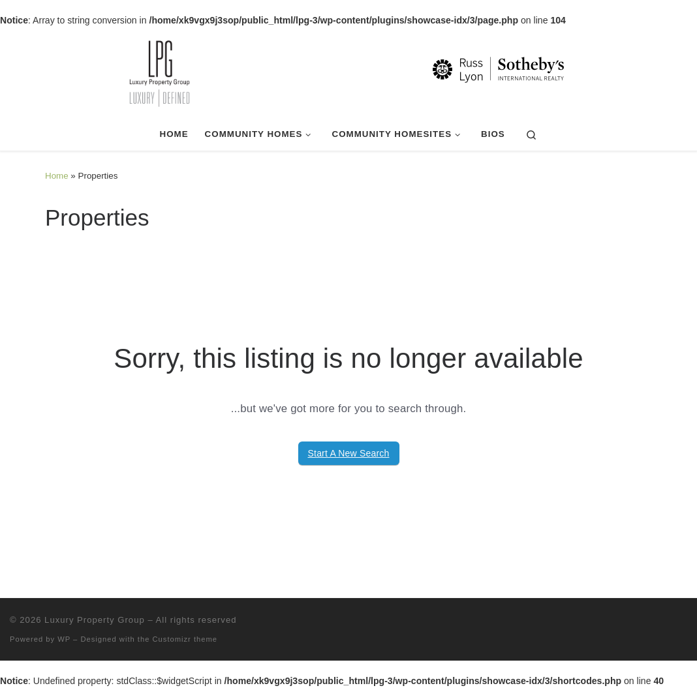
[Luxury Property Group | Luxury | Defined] (348, 71)
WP (63, 639)
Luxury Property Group (94, 620)
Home (57, 176)
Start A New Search (349, 453)
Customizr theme (185, 639)
